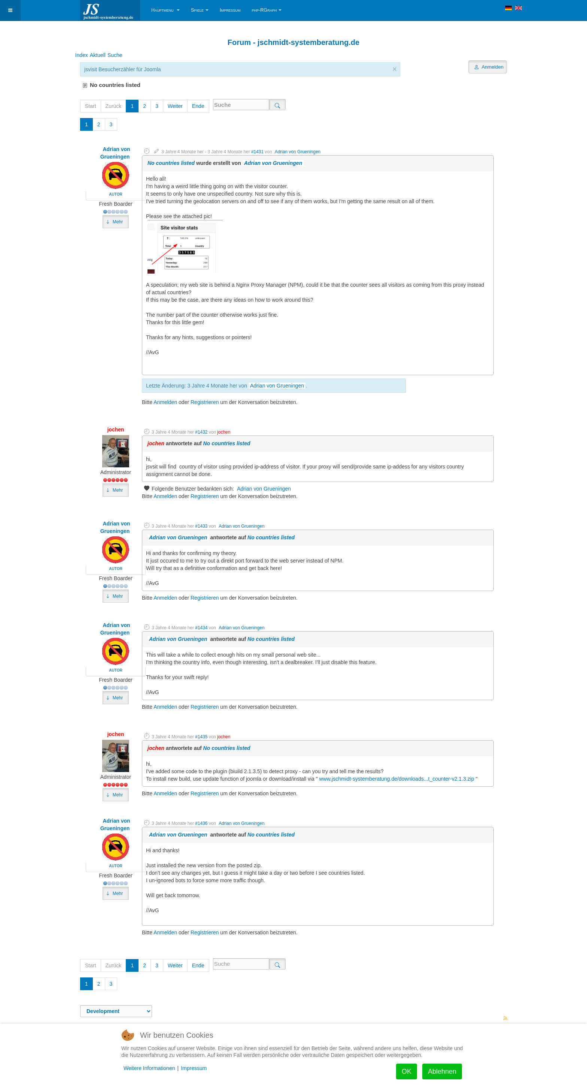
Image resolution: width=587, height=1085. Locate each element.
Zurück (114, 106)
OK (406, 1071)
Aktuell (98, 55)
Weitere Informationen (149, 1068)
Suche (114, 55)
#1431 (257, 151)
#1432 (201, 432)
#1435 (201, 736)
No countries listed (171, 163)
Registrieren (205, 402)
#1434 (201, 627)
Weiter (175, 106)
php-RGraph (267, 10)
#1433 (201, 526)
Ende (198, 106)
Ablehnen (442, 1071)
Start (90, 106)
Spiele (200, 10)
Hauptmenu (165, 10)
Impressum (230, 10)
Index (81, 55)
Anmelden (165, 402)
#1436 (201, 823)
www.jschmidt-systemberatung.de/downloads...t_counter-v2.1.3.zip (396, 779)
